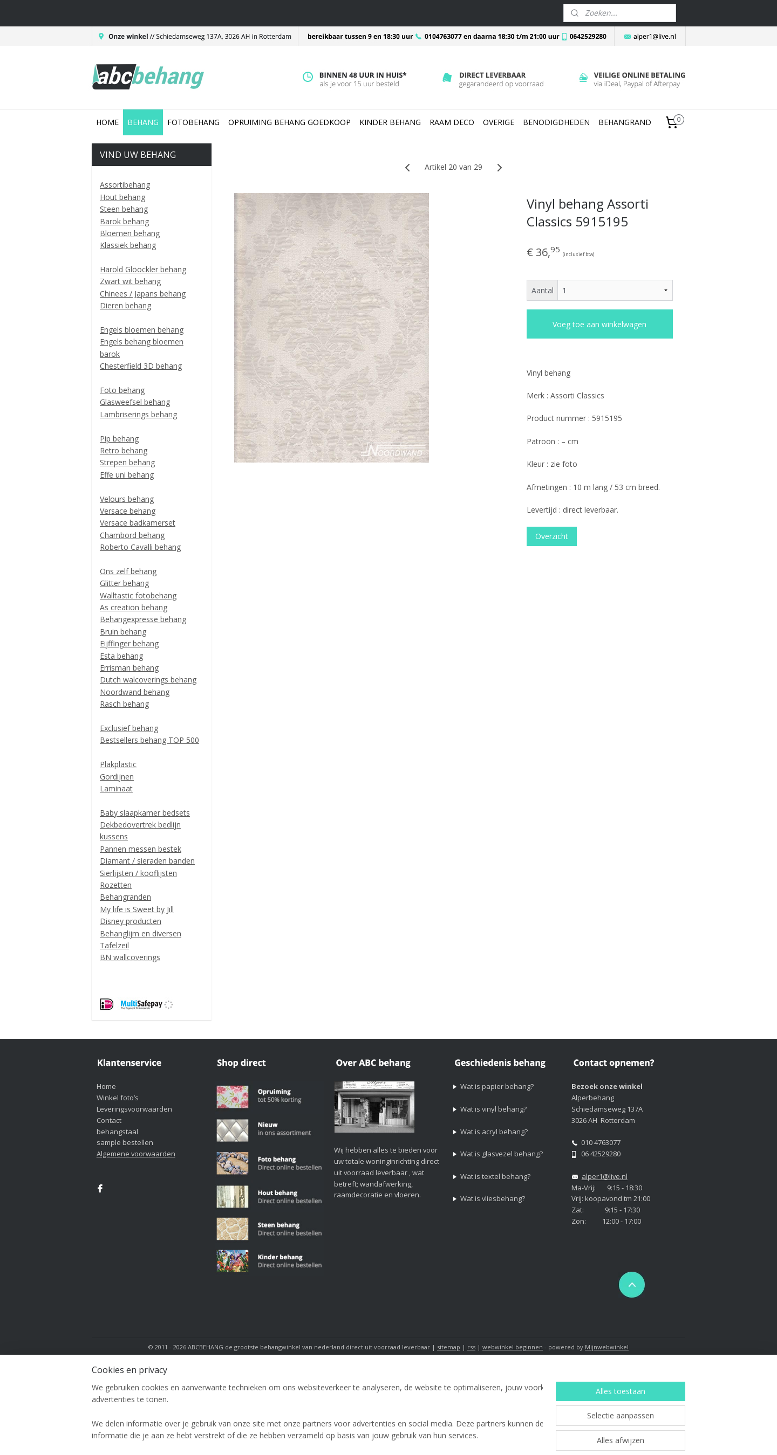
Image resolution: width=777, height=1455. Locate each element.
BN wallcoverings (130, 957)
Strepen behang (127, 462)
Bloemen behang (130, 233)
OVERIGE (498, 122)
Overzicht (551, 536)
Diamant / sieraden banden (147, 861)
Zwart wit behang (130, 281)
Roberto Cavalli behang (140, 547)
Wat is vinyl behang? (493, 1109)
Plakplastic (118, 764)
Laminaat (116, 788)
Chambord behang (132, 535)
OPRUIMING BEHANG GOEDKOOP (289, 122)
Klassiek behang (128, 245)
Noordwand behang (134, 692)
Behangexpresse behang (143, 619)
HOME (107, 122)
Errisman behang (129, 668)
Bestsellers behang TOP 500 (149, 740)
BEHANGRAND (624, 122)
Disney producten (130, 921)
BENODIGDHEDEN (556, 122)
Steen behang (124, 209)
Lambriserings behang (138, 414)
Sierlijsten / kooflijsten (138, 873)
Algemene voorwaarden (136, 1154)
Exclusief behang (129, 728)
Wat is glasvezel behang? (501, 1154)
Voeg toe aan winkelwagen (599, 324)
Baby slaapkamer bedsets (145, 813)
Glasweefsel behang (135, 402)
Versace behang (127, 511)
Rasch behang (124, 704)
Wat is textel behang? (495, 1176)
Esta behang (121, 656)
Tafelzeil (114, 945)
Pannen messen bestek (140, 849)
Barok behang (124, 221)
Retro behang (123, 450)
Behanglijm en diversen (140, 933)
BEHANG (143, 122)
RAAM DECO (452, 122)
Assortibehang (125, 185)
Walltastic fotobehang (138, 595)
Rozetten (116, 885)
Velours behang (127, 499)
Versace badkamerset (137, 523)
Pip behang (119, 438)
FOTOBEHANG (193, 122)
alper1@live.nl (605, 1176)
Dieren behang (125, 305)
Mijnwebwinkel (607, 1347)
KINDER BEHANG (390, 122)
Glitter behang (124, 583)
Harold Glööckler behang (143, 269)
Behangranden (125, 897)
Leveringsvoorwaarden (134, 1109)
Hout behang (122, 197)
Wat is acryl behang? (494, 1131)
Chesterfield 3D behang (141, 366)
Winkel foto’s (118, 1097)
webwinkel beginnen (512, 1347)
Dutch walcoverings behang (148, 679)
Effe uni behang (127, 475)
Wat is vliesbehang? (492, 1198)
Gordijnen (117, 776)
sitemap (448, 1347)
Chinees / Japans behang (143, 293)
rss (471, 1347)
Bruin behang (123, 631)
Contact (109, 1120)
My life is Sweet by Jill (137, 909)
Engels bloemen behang (141, 330)
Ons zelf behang (128, 571)
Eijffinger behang (129, 643)
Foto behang (122, 390)
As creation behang (133, 607)
